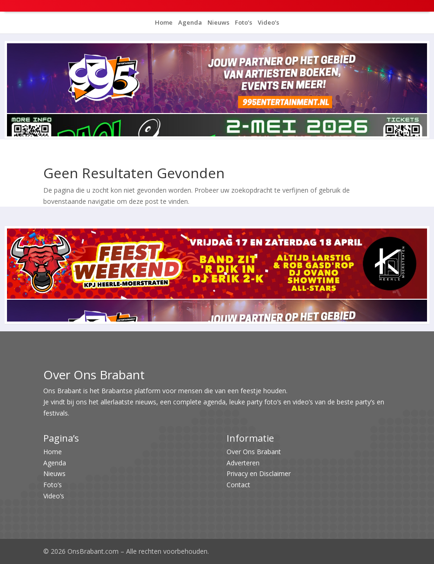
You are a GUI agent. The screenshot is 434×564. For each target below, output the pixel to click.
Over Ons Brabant (254, 451)
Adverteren (243, 462)
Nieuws (217, 22)
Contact (238, 484)
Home (164, 22)
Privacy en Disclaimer (259, 473)
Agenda (189, 22)
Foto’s (243, 22)
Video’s (267, 22)
